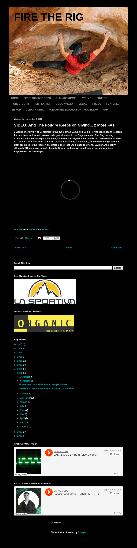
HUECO (96, 103)
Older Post (116, 248)
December (25, 377)
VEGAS (83, 103)
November (25, 381)
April (22, 418)
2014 (20, 361)
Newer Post (20, 248)
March (23, 422)
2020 (20, 344)
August (24, 402)
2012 (20, 369)
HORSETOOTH (20, 103)
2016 (20, 352)
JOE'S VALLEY (65, 103)
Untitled (18, 229)
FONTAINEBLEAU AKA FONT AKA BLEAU (73, 109)
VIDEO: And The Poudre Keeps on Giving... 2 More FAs (46, 388)
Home (69, 248)
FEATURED (112, 103)
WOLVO (87, 98)
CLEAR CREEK (35, 109)
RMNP (106, 109)
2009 (20, 436)
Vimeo (45, 229)
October (24, 394)
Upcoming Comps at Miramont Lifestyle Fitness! (43, 384)
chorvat (33, 229)
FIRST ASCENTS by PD (37, 98)
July (22, 406)
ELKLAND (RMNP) (66, 98)
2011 (20, 373)
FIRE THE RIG (49, 17)
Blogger (82, 532)
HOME (15, 98)
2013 (20, 365)
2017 (20, 348)
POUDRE (101, 98)
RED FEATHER (42, 103)
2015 (20, 357)
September (25, 398)
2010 (20, 432)
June (22, 410)
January (24, 426)
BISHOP (16, 109)
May (22, 414)
